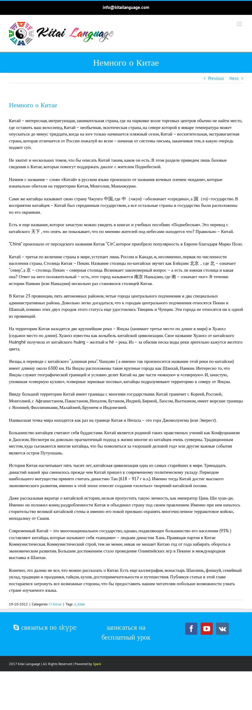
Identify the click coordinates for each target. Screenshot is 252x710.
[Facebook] (191, 629)
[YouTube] (207, 629)
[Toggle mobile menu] (240, 24)
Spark (97, 664)
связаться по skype (45, 628)
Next (234, 78)
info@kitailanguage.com (126, 7)
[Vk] (222, 629)
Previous (216, 78)
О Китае (55, 604)
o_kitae (79, 604)
